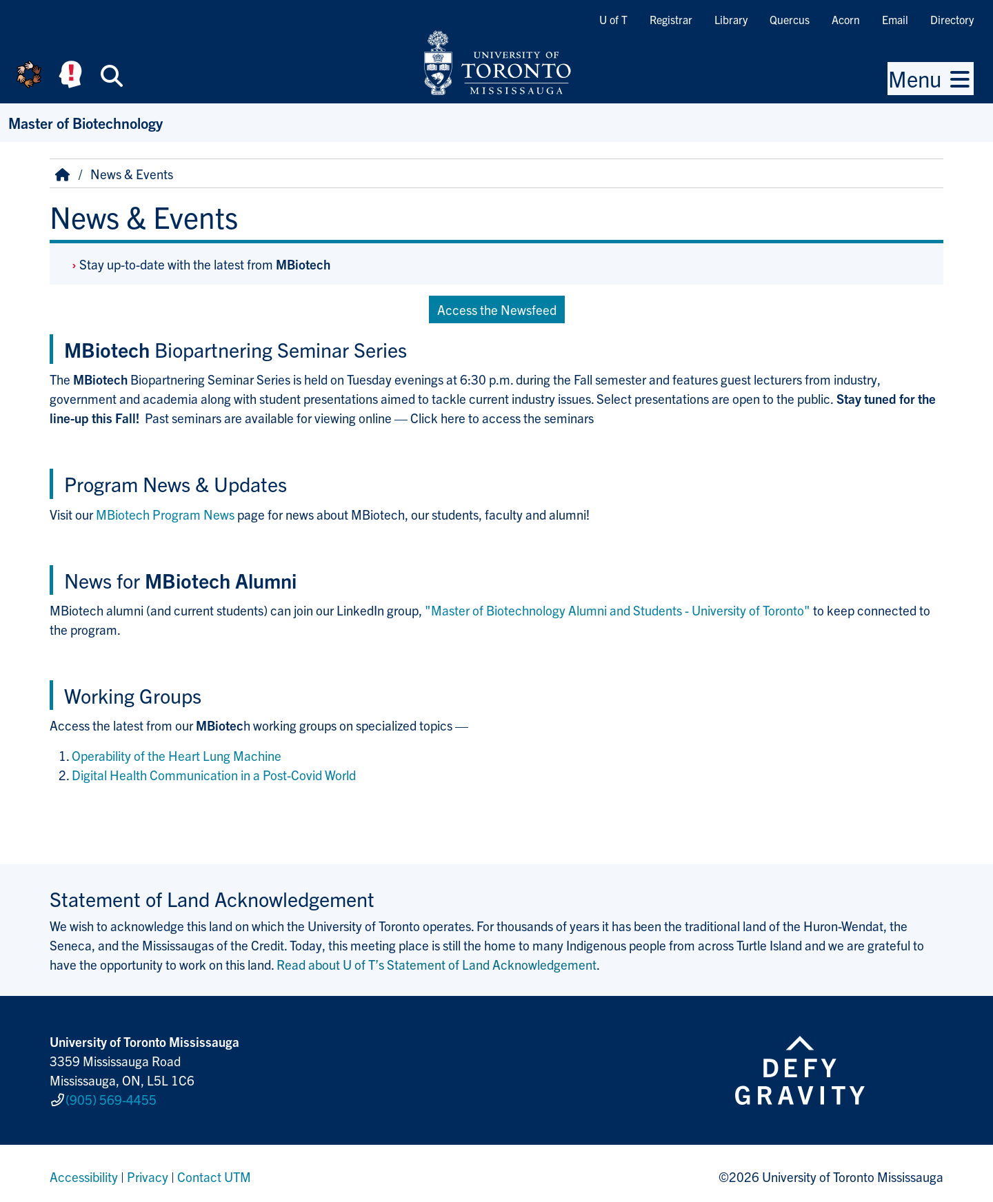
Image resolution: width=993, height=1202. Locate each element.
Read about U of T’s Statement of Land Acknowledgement (436, 964)
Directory (952, 19)
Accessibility (84, 1170)
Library (731, 19)
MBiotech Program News (165, 514)
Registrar (671, 19)
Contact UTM (214, 1170)
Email (895, 19)
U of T (613, 19)
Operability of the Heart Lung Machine (176, 755)
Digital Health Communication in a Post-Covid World (214, 774)
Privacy (147, 1170)
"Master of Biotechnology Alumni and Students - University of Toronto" (617, 610)
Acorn (846, 19)
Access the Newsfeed (496, 309)
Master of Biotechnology (85, 122)
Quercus (790, 19)
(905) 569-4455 (111, 1096)
